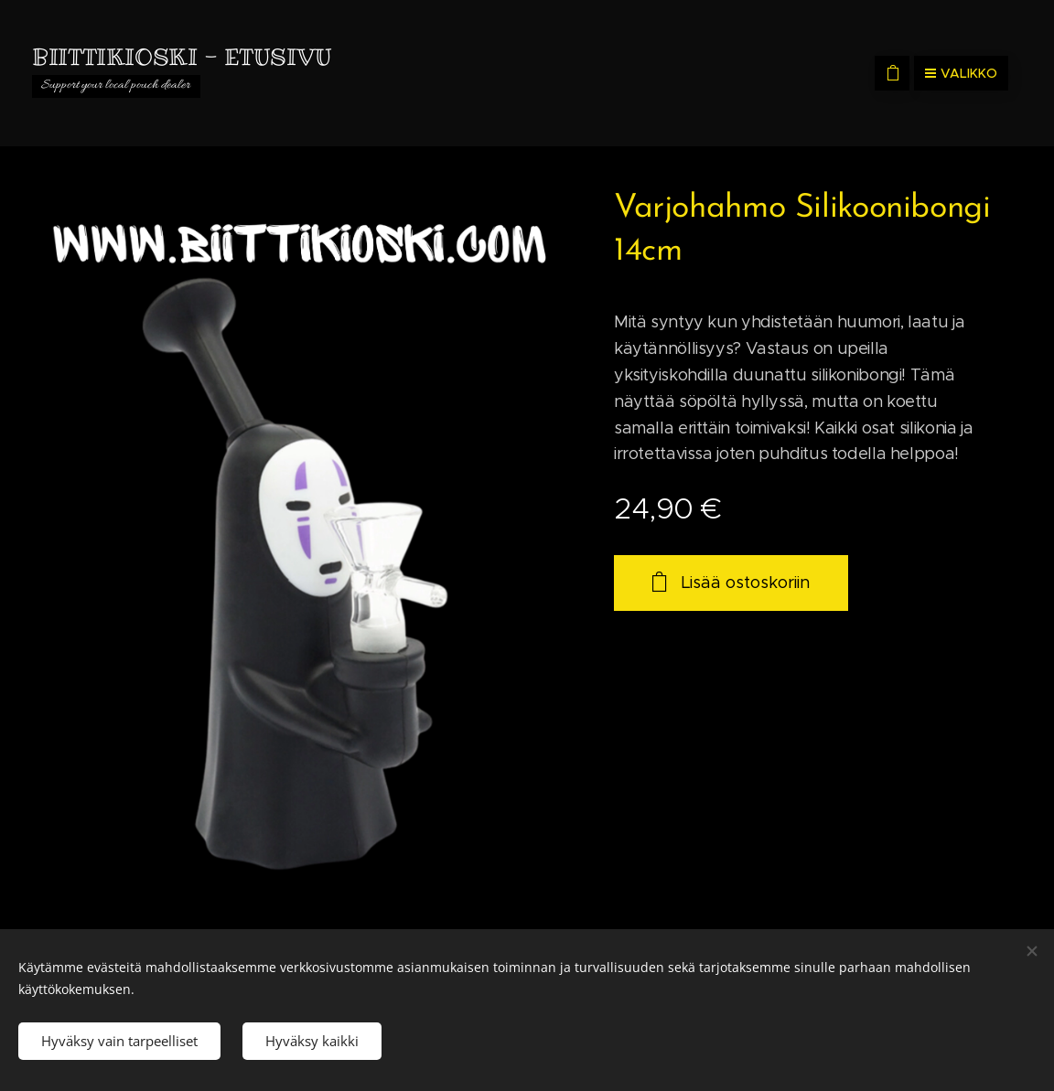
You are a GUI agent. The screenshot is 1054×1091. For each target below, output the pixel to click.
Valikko (961, 73)
